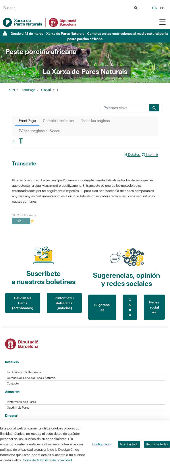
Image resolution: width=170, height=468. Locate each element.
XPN (12, 90)
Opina (130, 307)
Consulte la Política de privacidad (47, 460)
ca (154, 8)
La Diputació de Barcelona (24, 372)
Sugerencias (102, 307)
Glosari (46, 90)
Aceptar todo (129, 444)
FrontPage (28, 90)
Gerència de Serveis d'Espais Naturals (31, 378)
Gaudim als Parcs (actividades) (22, 303)
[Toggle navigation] (162, 21)
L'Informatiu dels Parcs (21, 402)
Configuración (102, 444)
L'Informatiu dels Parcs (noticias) (64, 303)
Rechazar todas (157, 444)
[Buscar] (124, 108)
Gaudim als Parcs (18, 408)
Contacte (13, 383)
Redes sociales (154, 307)
